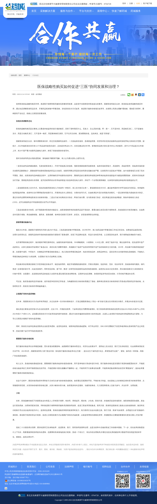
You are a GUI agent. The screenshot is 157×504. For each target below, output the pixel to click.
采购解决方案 (47, 11)
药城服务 (136, 11)
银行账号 (87, 466)
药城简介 (12, 466)
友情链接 (144, 466)
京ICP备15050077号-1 (21, 477)
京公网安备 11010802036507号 (18, 481)
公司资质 (50, 466)
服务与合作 (67, 11)
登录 (124, 3)
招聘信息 (106, 466)
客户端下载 (147, 3)
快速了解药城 (119, 11)
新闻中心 (103, 11)
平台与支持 (86, 11)
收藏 (138, 3)
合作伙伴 (125, 466)
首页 (33, 11)
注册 (131, 3)
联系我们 (31, 466)
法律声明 (69, 466)
